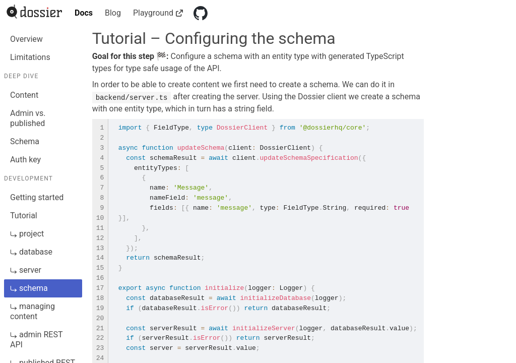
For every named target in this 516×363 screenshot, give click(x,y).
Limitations (30, 57)
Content (24, 95)
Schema (24, 141)
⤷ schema (29, 288)
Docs (84, 13)
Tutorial (23, 215)
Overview (26, 39)
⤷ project (27, 233)
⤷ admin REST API (36, 339)
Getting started (36, 197)
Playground (157, 13)
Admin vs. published (27, 118)
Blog (113, 13)
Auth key (25, 159)
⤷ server (25, 270)
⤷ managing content (32, 311)
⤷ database (31, 252)
